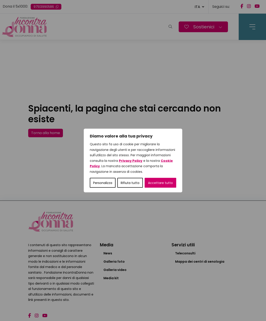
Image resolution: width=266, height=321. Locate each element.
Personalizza (102, 183)
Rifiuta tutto (130, 183)
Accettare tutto (160, 183)
